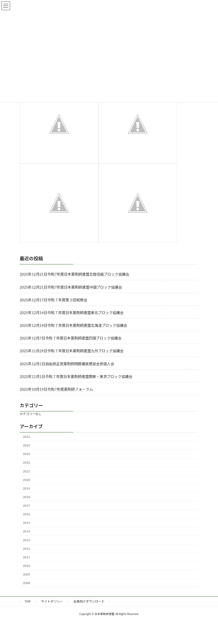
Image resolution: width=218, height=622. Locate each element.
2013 (26, 540)
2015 (26, 523)
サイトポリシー (52, 601)
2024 (26, 445)
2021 (26, 471)
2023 (26, 454)
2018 (26, 497)
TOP (28, 601)
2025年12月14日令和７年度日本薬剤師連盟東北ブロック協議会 (71, 312)
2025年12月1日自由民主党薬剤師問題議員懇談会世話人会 (67, 364)
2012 (26, 549)
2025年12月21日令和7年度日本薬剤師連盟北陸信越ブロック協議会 (74, 274)
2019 (26, 488)
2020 (26, 480)
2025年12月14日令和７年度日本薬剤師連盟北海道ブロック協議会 (73, 325)
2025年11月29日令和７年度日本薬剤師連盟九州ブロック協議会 (71, 351)
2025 (26, 437)
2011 (26, 557)
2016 (26, 514)
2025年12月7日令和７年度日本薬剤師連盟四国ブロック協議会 (70, 338)
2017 (26, 505)
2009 (26, 574)
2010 (26, 566)
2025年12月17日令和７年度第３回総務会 (53, 300)
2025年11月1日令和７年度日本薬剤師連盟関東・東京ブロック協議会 (76, 376)
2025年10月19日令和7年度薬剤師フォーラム (56, 389)
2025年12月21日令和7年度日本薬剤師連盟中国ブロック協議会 (71, 287)
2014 (26, 531)
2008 (26, 583)
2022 (26, 463)
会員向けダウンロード (88, 601)
